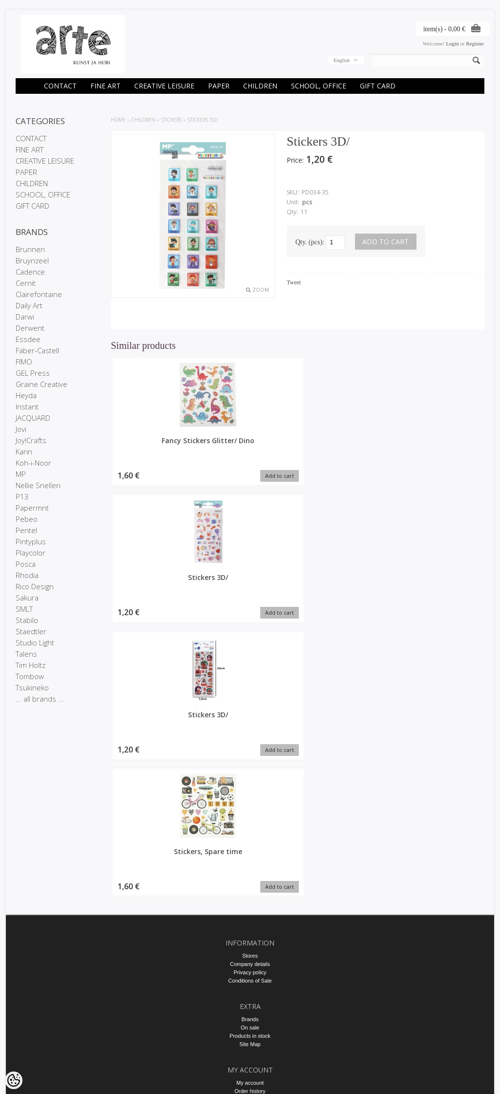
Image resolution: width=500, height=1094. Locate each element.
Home (118, 119)
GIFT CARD (378, 85)
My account (250, 913)
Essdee (28, 339)
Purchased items (250, 930)
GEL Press (33, 373)
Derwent (30, 328)
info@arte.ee (249, 1002)
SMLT (24, 609)
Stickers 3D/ (202, 119)
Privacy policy (249, 803)
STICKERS (171, 119)
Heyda (26, 395)
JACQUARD (33, 418)
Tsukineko (32, 687)
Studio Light (35, 642)
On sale (250, 858)
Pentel (26, 530)
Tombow (30, 676)
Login (452, 43)
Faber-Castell (37, 350)
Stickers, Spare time (440, 440)
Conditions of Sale (249, 811)
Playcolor (30, 553)
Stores (250, 786)
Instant (27, 406)
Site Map (249, 875)
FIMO (24, 361)
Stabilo (27, 620)
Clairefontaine (39, 294)
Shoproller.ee (468, 1077)
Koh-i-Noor (33, 463)
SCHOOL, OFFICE (318, 85)
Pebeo (27, 519)
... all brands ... (40, 699)
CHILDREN (260, 85)
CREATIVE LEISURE (164, 85)
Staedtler (31, 631)
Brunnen (30, 249)
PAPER (218, 85)
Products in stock (250, 866)
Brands (250, 850)
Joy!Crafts (31, 440)
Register (475, 43)
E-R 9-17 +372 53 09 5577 (250, 993)
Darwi (25, 317)
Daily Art (29, 305)
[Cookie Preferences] (13, 1080)
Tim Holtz (30, 665)
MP (21, 474)
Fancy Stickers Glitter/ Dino (154, 445)
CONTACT (60, 85)
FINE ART (105, 85)
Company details (250, 794)
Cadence (30, 272)
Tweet (294, 282)
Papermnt (32, 508)
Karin (24, 451)
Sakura (27, 597)
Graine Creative (41, 384)
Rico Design (35, 586)
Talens (26, 654)
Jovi (21, 429)
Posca (26, 564)
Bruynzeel (32, 260)
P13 (22, 496)
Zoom (260, 289)
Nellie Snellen (38, 485)
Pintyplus (31, 541)
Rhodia (27, 575)
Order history (250, 921)
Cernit (26, 283)
